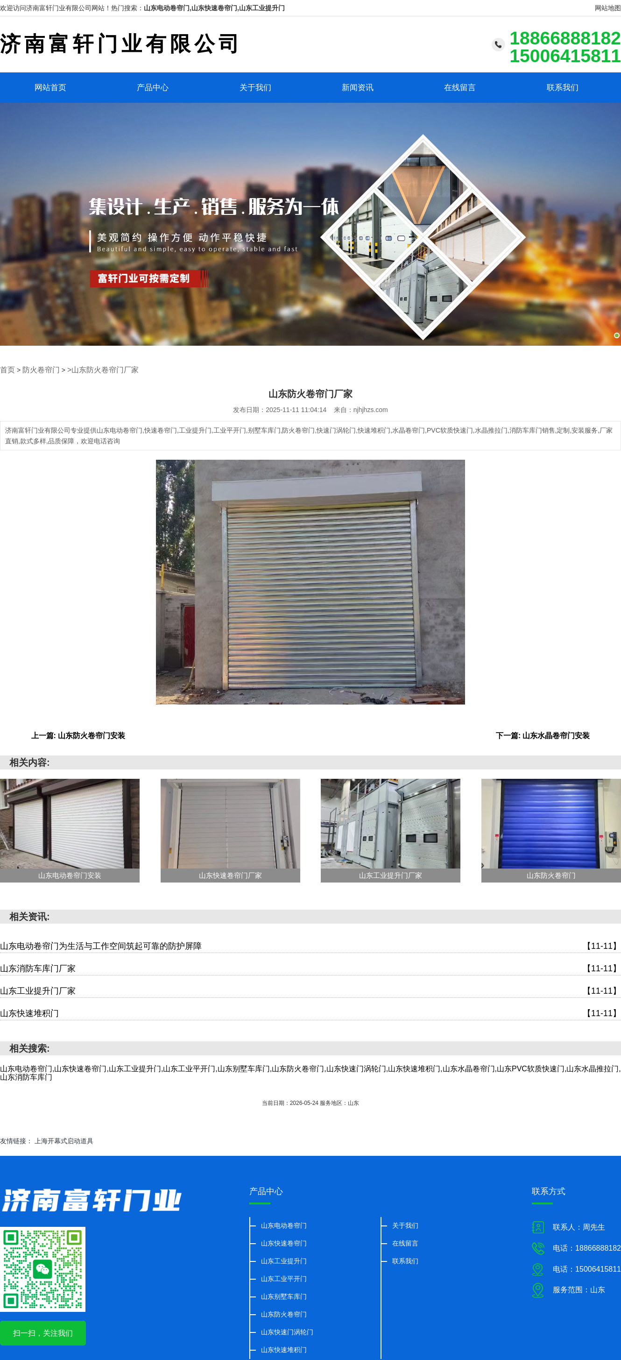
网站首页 (50, 87)
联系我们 (562, 87)
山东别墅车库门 (284, 1295)
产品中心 (152, 87)
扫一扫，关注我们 (43, 1332)
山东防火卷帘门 (284, 1313)
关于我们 (255, 87)
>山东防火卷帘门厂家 (92, 369)
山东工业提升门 (284, 1259)
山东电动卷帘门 (284, 1224)
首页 (6, 369)
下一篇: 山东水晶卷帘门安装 (543, 734)
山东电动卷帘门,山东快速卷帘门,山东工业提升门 (214, 8)
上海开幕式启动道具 (64, 1140)
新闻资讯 (357, 87)
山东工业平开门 (284, 1277)
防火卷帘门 (37, 369)
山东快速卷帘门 (284, 1242)
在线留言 (460, 87)
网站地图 (608, 8)
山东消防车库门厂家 (310, 967)
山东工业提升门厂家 (310, 989)
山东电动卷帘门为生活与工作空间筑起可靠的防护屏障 (310, 945)
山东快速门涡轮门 (287, 1330)
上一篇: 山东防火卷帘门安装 (78, 734)
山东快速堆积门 (310, 1012)
